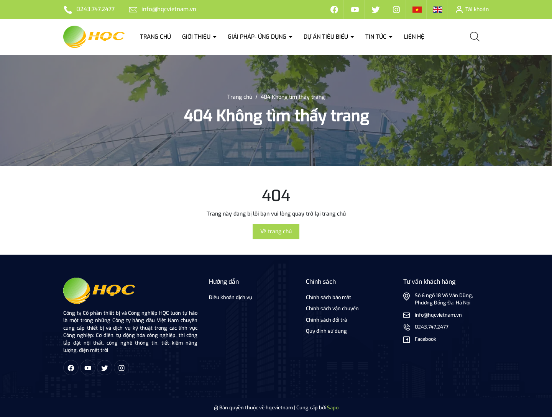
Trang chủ (155, 37)
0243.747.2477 (95, 9)
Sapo (332, 407)
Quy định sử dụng (326, 331)
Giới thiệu (197, 37)
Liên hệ (414, 37)
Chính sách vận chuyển (332, 308)
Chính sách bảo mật (328, 297)
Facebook (425, 339)
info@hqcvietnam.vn (168, 9)
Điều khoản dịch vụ (230, 297)
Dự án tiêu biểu (327, 37)
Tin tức (376, 37)
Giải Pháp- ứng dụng (258, 37)
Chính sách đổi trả (326, 320)
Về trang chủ (276, 231)
